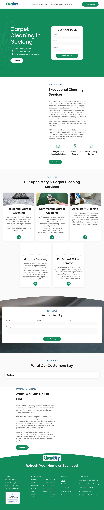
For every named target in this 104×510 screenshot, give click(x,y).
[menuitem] (35, 4)
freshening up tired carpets (30, 417)
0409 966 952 (70, 137)
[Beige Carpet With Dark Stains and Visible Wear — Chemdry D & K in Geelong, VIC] (68, 250)
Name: (55, 34)
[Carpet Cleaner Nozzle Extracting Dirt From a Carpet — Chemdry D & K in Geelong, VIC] (83, 418)
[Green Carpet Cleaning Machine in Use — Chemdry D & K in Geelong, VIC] (86, 43)
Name (8, 320)
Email (69, 320)
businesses (56, 103)
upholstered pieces (84, 222)
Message (9, 327)
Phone (39, 320)
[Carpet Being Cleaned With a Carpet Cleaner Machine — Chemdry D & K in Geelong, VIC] (18, 200)
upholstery (53, 108)
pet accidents (67, 270)
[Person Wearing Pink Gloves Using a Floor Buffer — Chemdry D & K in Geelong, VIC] (52, 200)
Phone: (55, 41)
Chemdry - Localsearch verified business (13, 498)
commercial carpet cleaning (49, 224)
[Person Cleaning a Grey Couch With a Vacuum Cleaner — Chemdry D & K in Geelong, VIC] (85, 200)
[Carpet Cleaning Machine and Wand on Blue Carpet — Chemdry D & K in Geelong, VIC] (21, 123)
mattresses (64, 108)
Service (55, 47)
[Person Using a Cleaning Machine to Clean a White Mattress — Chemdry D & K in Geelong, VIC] (35, 250)
